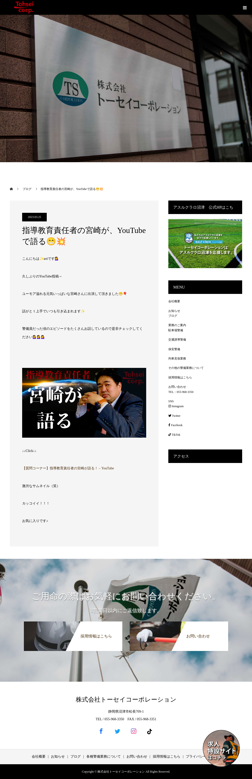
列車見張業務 (177, 358)
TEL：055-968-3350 (180, 392)
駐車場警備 (175, 330)
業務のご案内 (177, 325)
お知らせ (174, 311)
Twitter (174, 416)
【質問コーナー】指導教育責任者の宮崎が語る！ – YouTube (68, 468)
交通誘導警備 (177, 339)
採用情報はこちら (180, 377)
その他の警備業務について (186, 368)
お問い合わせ (177, 387)
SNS (171, 401)
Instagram (176, 406)
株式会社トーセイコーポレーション (126, 699)
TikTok (174, 434)
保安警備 (174, 349)
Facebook (175, 425)
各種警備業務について (103, 756)
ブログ (172, 315)
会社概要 (174, 301)
